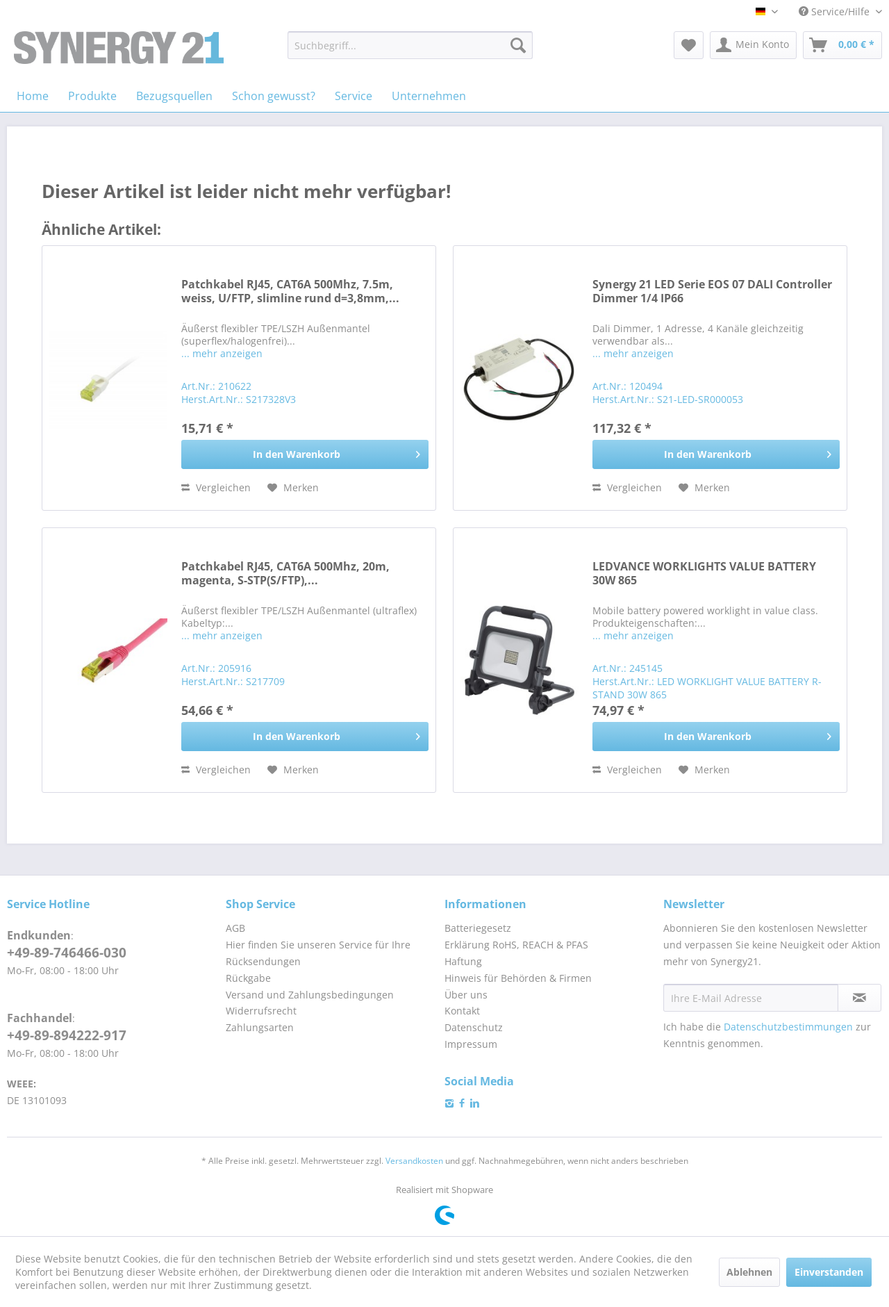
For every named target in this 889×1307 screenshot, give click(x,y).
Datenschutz (473, 1027)
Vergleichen (216, 487)
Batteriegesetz (477, 928)
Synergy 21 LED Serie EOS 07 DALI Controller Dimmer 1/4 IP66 (712, 291)
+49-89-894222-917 (66, 1035)
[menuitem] (410, 45)
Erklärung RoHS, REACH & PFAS (516, 944)
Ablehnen (749, 1272)
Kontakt (462, 1010)
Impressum (470, 1044)
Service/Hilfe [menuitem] (835, 11)
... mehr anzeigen (222, 353)
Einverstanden (829, 1272)
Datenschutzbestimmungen (788, 1026)
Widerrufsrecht (261, 1010)
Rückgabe (248, 978)
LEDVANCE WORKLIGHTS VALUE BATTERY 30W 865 (704, 573)
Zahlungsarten (260, 1027)
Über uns (466, 994)
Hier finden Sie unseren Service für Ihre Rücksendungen (318, 953)
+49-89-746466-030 (66, 953)
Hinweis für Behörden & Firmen (518, 978)
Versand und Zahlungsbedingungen (310, 994)
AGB (235, 928)
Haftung (463, 961)
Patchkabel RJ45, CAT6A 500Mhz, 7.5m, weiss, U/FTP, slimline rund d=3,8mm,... (290, 291)
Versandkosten (414, 1161)
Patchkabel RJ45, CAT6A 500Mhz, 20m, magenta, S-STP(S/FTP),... (285, 573)
